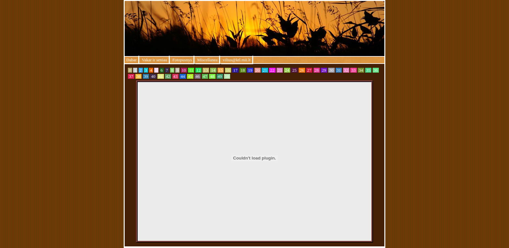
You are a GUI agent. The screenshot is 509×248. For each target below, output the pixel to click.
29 (324, 70)
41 (160, 76)
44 (183, 76)
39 (146, 76)
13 (206, 70)
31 (339, 70)
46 (197, 76)
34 (361, 70)
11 (191, 70)
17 (235, 70)
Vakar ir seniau (154, 59)
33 (353, 70)
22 (272, 70)
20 (258, 70)
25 (294, 70)
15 (220, 70)
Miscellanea (207, 59)
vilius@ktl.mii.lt (237, 59)
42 (168, 76)
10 (184, 70)
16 (228, 70)
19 (250, 70)
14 (213, 70)
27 (309, 70)
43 (175, 76)
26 (302, 70)
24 (287, 70)
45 (190, 76)
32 (346, 70)
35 (368, 70)
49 (220, 76)
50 (227, 76)
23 (280, 70)
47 (205, 76)
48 (212, 76)
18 (243, 70)
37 (131, 76)
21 (265, 70)
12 (198, 70)
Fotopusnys (181, 59)
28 (317, 70)
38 (138, 76)
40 (153, 76)
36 (376, 70)
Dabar (131, 59)
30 (331, 70)
